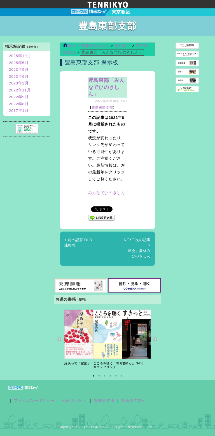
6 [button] (121, 376)
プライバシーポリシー (34, 401)
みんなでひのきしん (106, 193)
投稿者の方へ (133, 401)
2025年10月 (20, 56)
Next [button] (155, 339)
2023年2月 (19, 83)
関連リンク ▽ (75, 401)
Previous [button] (59, 339)
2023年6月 (19, 76)
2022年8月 (19, 104)
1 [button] (93, 376)
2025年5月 (19, 63)
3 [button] (105, 376)
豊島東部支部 (102, 108)
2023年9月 (19, 69)
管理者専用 (104, 401)
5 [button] (116, 376)
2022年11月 (20, 90)
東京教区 (123, 46)
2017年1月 (19, 111)
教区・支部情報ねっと (86, 46)
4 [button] (110, 376)
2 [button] (99, 376)
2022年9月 (19, 97)
